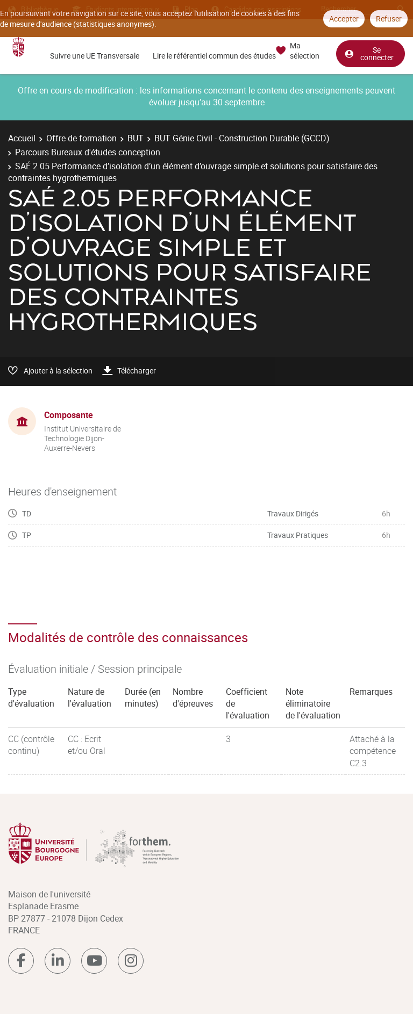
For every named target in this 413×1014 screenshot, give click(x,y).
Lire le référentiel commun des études (214, 56)
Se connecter (369, 53)
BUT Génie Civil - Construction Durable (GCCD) (242, 138)
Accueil (21, 138)
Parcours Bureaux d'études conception (87, 152)
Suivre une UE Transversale (94, 56)
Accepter (344, 18)
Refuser (389, 18)
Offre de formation (81, 138)
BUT (135, 138)
